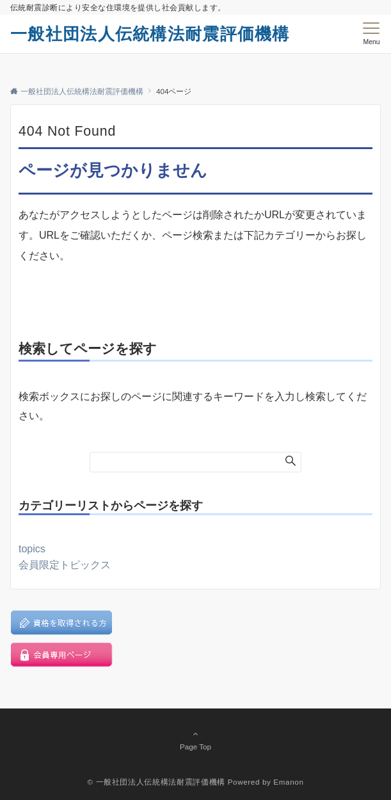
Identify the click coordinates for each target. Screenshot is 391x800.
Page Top (195, 740)
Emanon (288, 782)
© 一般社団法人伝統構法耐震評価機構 (156, 782)
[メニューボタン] (371, 33)
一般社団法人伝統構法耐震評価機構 (150, 34)
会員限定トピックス (65, 564)
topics (32, 548)
